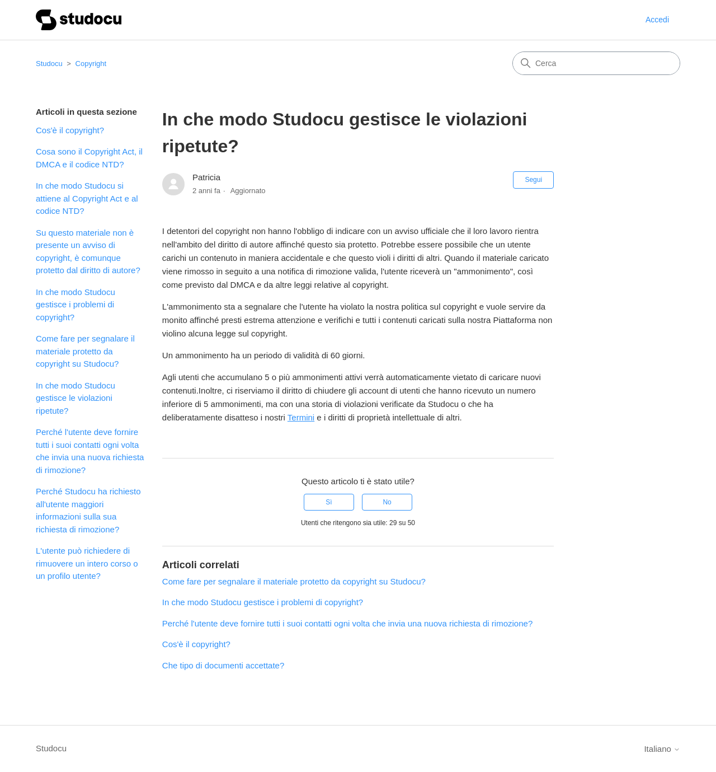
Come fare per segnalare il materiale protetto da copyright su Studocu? (85, 351)
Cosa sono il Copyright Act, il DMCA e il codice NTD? (89, 158)
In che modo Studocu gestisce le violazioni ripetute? (75, 398)
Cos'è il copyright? (70, 130)
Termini (301, 417)
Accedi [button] (657, 19)
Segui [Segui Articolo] (533, 180)
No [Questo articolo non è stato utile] (387, 502)
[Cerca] (596, 63)
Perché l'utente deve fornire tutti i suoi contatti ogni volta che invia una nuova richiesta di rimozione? (90, 451)
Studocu (49, 63)
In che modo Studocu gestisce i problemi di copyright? (75, 304)
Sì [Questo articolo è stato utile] (329, 502)
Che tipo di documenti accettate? (223, 665)
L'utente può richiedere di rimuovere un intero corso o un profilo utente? (87, 563)
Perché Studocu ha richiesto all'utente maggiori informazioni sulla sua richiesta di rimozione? (88, 510)
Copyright (91, 63)
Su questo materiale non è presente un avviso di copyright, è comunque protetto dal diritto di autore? (88, 251)
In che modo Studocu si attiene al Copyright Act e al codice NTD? (87, 198)
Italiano (662, 749)
